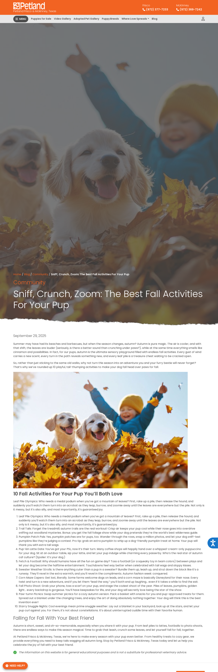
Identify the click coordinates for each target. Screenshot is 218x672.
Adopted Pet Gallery (86, 18)
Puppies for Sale (41, 18)
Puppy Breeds (110, 18)
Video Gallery (62, 18)
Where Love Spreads (134, 18)
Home (17, 274)
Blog (154, 18)
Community (40, 274)
